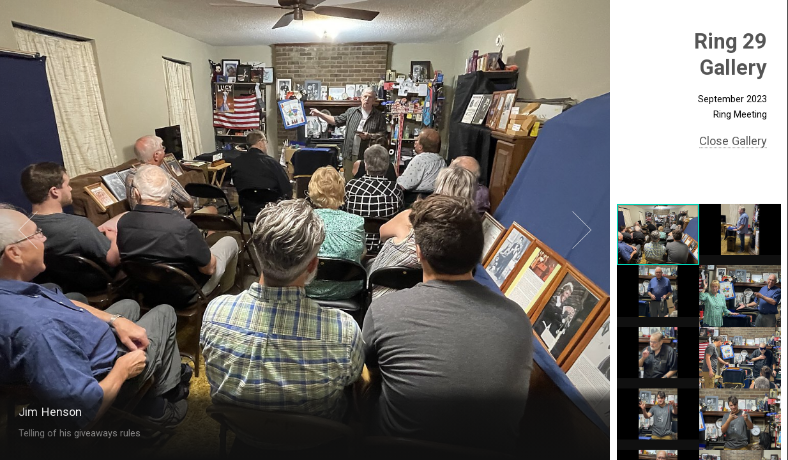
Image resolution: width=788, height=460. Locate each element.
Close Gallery (733, 141)
